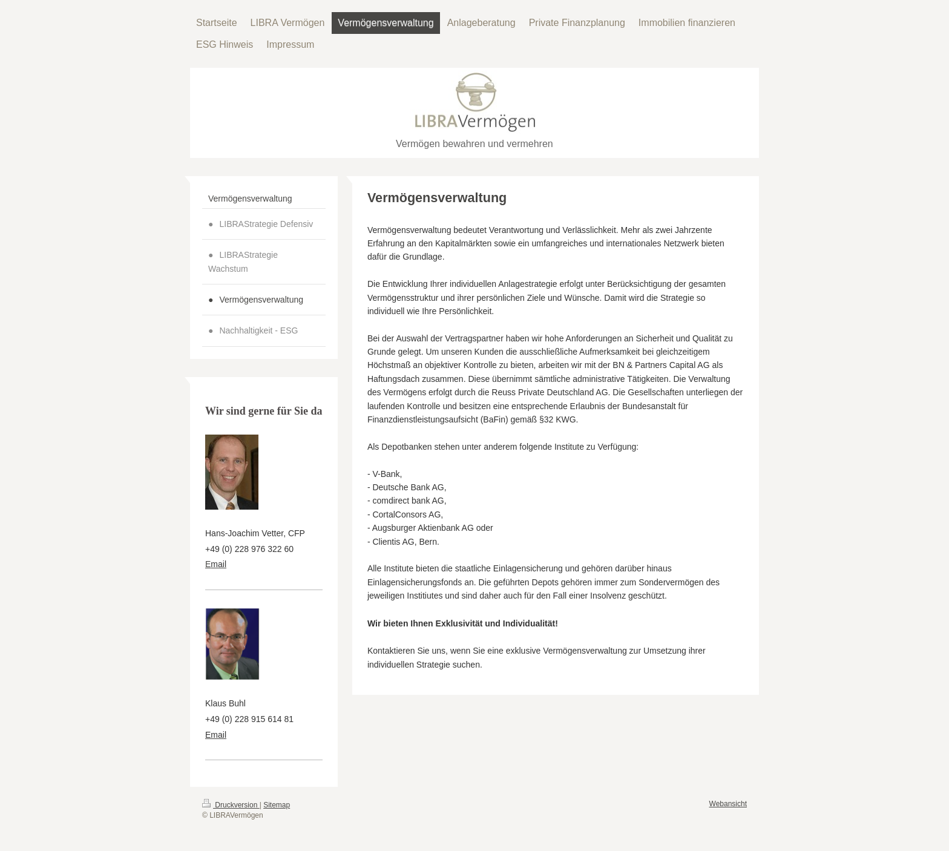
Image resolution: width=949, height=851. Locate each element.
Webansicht (728, 804)
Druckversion (231, 805)
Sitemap (276, 805)
